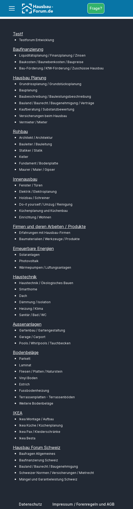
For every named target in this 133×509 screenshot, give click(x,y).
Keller (23, 157)
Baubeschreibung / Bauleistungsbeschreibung (55, 96)
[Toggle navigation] (11, 8)
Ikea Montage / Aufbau (36, 419)
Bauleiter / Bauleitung (35, 144)
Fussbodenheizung (34, 390)
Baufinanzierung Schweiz (38, 460)
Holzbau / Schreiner (34, 198)
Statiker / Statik (30, 150)
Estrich (24, 384)
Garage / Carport (32, 337)
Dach (23, 296)
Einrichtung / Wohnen (35, 217)
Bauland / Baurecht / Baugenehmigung (48, 466)
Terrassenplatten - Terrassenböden (47, 397)
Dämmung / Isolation (35, 302)
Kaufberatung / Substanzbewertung (46, 109)
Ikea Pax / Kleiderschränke (39, 432)
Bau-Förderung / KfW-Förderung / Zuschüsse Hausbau (61, 68)
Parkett (24, 359)
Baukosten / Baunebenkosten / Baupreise (51, 62)
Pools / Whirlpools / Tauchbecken (45, 343)
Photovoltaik (29, 261)
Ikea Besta (27, 438)
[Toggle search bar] (109, 8)
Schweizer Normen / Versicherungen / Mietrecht (56, 473)
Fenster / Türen (30, 185)
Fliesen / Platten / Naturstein (40, 371)
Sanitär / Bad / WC (32, 315)
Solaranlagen (29, 255)
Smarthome (28, 289)
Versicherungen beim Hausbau (43, 116)
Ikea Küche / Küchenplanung (41, 425)
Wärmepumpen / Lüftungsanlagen (45, 267)
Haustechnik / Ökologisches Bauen (46, 283)
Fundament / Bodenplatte (38, 163)
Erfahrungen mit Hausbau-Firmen (44, 233)
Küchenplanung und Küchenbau (43, 211)
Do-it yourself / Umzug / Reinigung (45, 204)
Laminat (25, 365)
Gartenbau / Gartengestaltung (42, 330)
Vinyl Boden (28, 378)
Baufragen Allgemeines (37, 454)
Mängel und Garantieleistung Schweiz (48, 479)
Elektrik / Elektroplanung (38, 191)
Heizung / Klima (31, 309)
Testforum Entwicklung (36, 40)
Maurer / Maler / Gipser (37, 169)
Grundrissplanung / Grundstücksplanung (50, 84)
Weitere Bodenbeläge (36, 403)
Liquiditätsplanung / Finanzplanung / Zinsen (52, 55)
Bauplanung (28, 90)
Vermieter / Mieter (33, 122)
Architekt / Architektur (36, 138)
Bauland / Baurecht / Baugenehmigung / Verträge (56, 103)
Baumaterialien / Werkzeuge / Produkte (49, 239)
